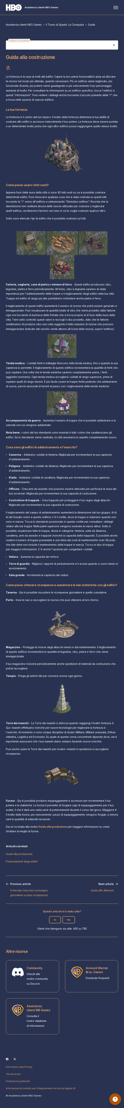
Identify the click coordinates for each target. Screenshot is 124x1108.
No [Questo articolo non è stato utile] (68, 919)
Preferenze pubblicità (18, 1081)
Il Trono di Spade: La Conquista (65, 24)
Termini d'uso (13, 1074)
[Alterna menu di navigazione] (116, 7)
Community (34, 968)
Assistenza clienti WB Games (38, 1008)
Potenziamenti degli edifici (22, 861)
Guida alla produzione (19, 853)
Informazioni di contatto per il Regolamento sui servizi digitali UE (41, 1088)
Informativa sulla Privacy (19, 1067)
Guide (91, 24)
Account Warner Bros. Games (97, 970)
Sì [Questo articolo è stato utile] (55, 919)
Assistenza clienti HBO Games (24, 24)
